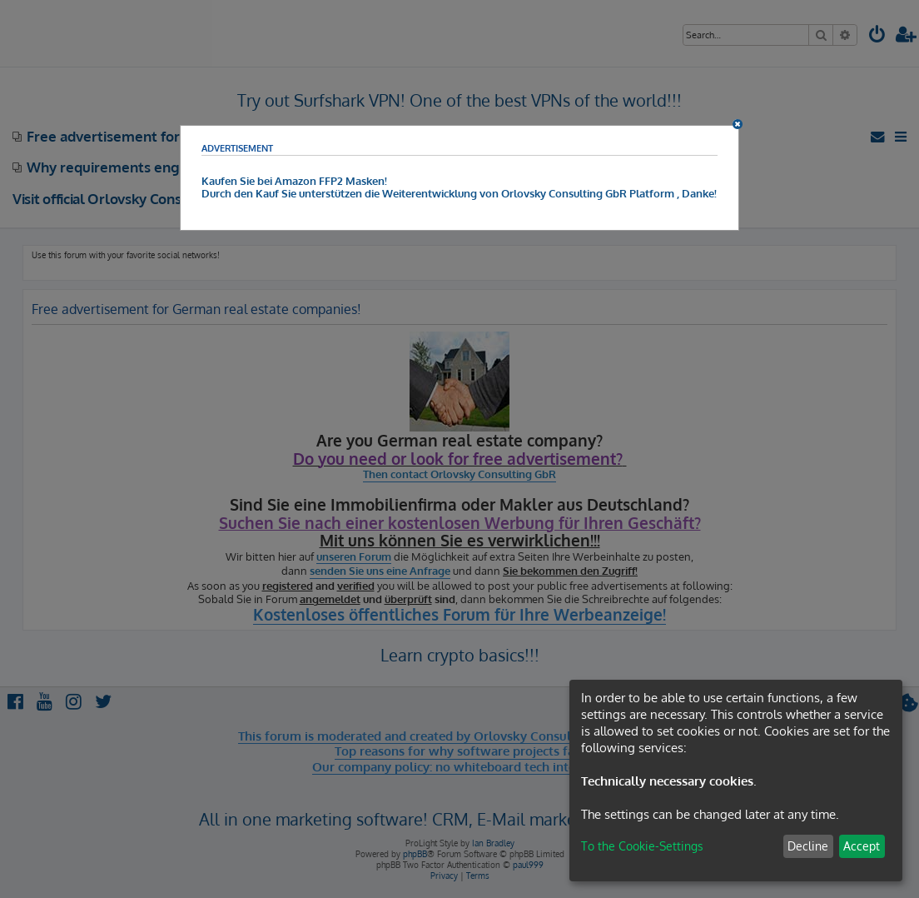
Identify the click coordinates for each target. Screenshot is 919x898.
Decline (807, 846)
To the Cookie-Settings (642, 846)
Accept (861, 846)
